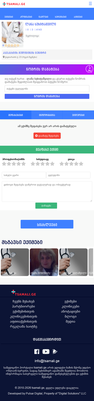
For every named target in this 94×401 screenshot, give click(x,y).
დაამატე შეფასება (47, 135)
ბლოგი (70, 316)
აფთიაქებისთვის (23, 321)
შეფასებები (15, 115)
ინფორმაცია (47, 115)
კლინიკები (70, 306)
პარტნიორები (23, 306)
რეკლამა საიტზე (23, 326)
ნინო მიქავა (8, 272)
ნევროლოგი (32, 36)
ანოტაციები (70, 311)
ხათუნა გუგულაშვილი (73, 272)
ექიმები (71, 301)
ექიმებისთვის (23, 311)
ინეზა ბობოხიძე (40, 272)
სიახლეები (47, 225)
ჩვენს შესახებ (24, 301)
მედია (70, 321)
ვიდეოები (78, 115)
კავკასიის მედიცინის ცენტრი (24, 52)
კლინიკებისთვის (23, 316)
